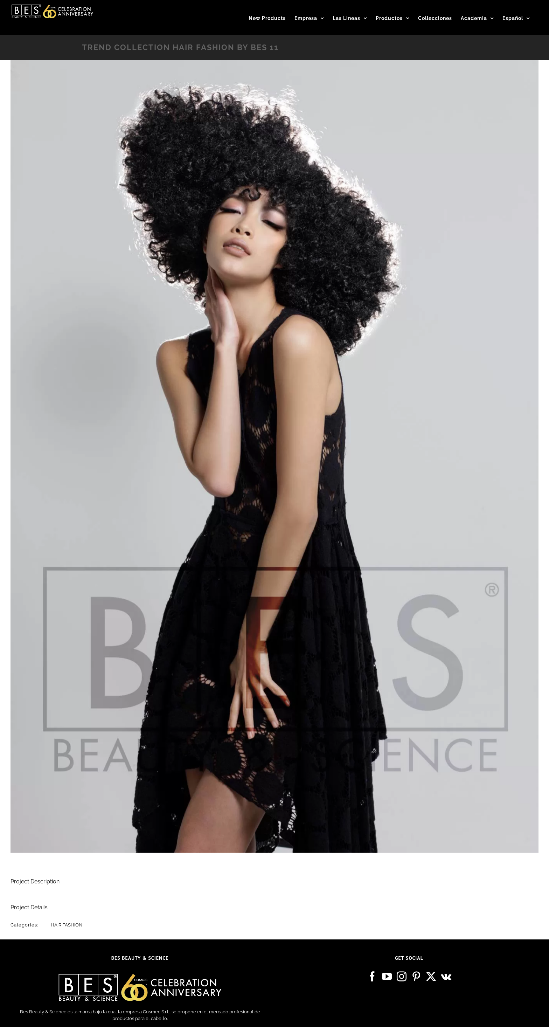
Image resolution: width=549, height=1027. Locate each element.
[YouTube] (387, 976)
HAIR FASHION (66, 925)
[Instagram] (401, 976)
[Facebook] (372, 976)
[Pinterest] (416, 976)
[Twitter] (431, 976)
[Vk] (446, 976)
